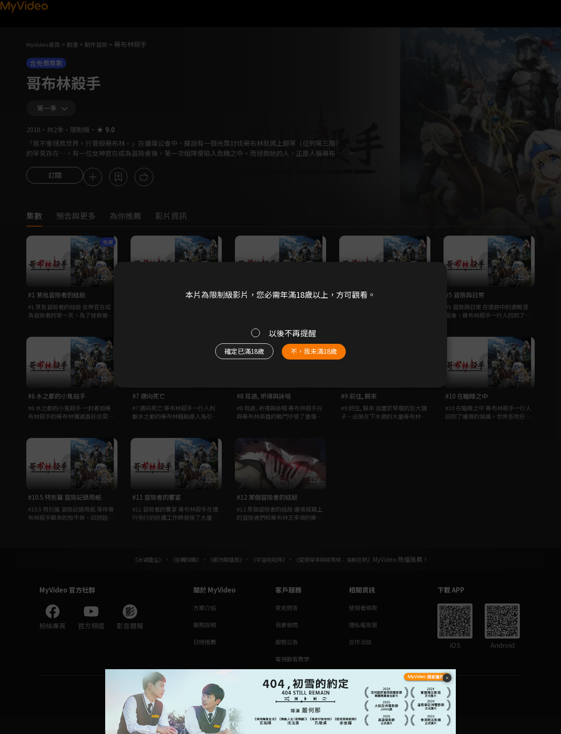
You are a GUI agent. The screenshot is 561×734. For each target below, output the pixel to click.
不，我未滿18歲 (323, 355)
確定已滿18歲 (234, 355)
